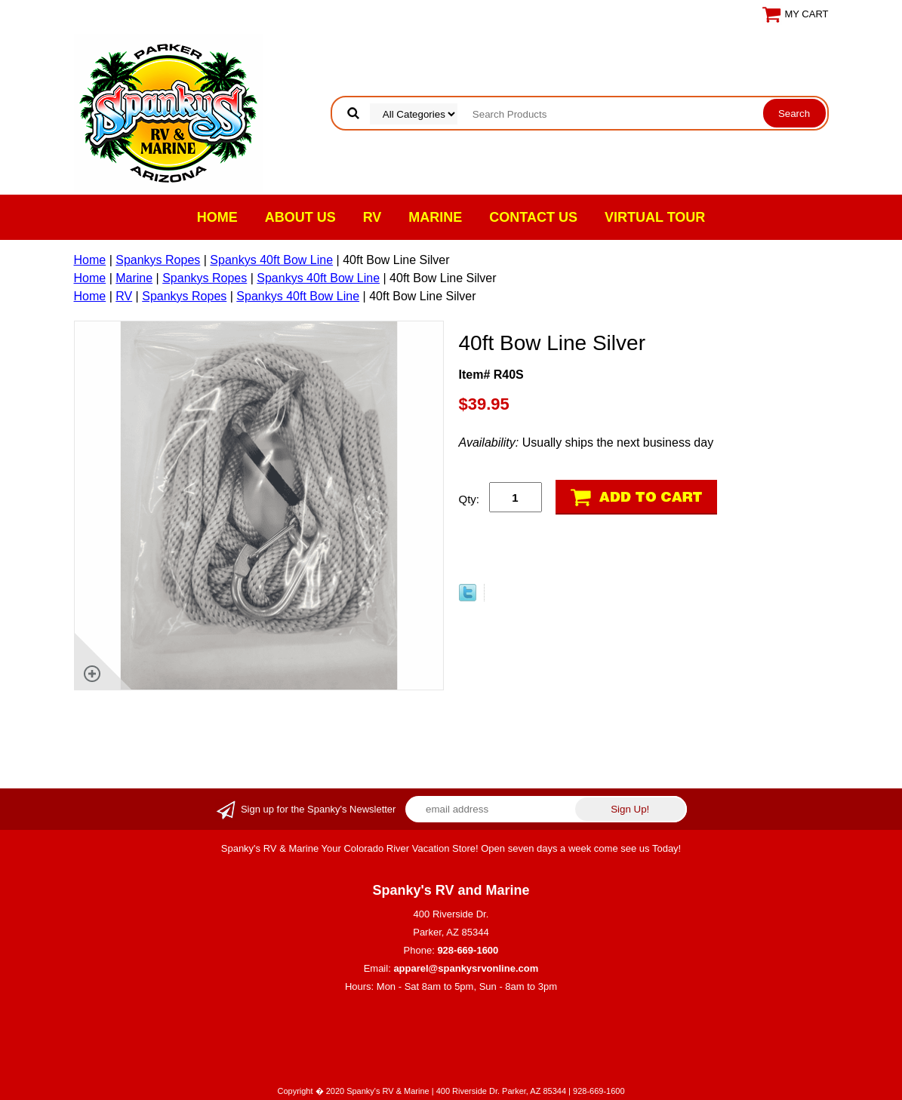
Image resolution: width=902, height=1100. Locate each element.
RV (372, 217)
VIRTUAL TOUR (655, 217)
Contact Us (533, 217)
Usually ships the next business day (586, 442)
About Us (300, 217)
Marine (435, 217)
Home (217, 217)
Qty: (469, 499)
